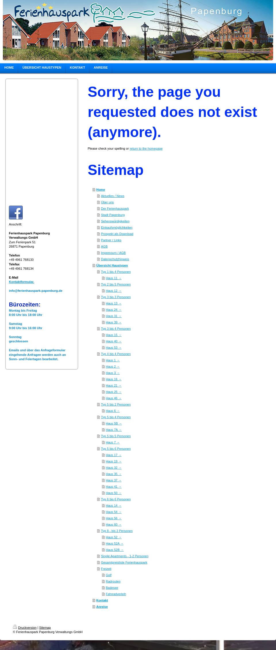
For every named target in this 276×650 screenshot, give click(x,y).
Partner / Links (111, 240)
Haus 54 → (114, 512)
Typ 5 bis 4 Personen (116, 417)
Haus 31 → (114, 316)
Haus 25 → (114, 392)
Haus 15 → (114, 335)
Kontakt (102, 600)
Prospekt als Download (117, 234)
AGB (104, 246)
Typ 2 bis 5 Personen (116, 284)
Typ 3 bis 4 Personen (116, 328)
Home (100, 189)
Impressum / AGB (113, 252)
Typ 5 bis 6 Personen (116, 448)
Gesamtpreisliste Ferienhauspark (124, 562)
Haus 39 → (114, 322)
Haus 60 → (114, 524)
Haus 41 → (114, 486)
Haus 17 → (114, 455)
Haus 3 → (113, 373)
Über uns (107, 202)
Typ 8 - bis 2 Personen (117, 531)
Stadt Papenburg (113, 215)
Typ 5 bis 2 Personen (116, 404)
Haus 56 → (114, 518)
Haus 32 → (114, 467)
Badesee (112, 587)
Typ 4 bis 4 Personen (116, 354)
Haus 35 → (114, 474)
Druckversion (25, 627)
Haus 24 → (114, 309)
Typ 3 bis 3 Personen (116, 297)
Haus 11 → (114, 278)
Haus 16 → (114, 379)
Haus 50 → (114, 493)
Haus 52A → (115, 543)
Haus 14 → (114, 505)
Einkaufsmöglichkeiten (116, 227)
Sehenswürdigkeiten (115, 221)
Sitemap (45, 627)
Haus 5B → (114, 423)
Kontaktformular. (21, 281)
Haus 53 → (114, 347)
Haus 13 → (114, 303)
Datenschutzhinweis (115, 259)
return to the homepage (146, 148)
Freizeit (106, 568)
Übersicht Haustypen (112, 265)
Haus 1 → (113, 360)
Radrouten (113, 581)
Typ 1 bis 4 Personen (116, 271)
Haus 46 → (114, 398)
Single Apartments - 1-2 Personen (124, 556)
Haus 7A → (114, 429)
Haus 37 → (114, 480)
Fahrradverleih (116, 594)
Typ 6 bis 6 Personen (116, 499)
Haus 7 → (113, 442)
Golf (109, 575)
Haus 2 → (113, 366)
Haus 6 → (113, 410)
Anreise (102, 606)
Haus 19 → (114, 461)
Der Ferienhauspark (115, 208)
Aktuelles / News (112, 196)
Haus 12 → (114, 290)
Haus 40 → (114, 341)
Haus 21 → (114, 385)
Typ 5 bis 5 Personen (116, 436)
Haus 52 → (114, 537)
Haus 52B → (115, 549)
